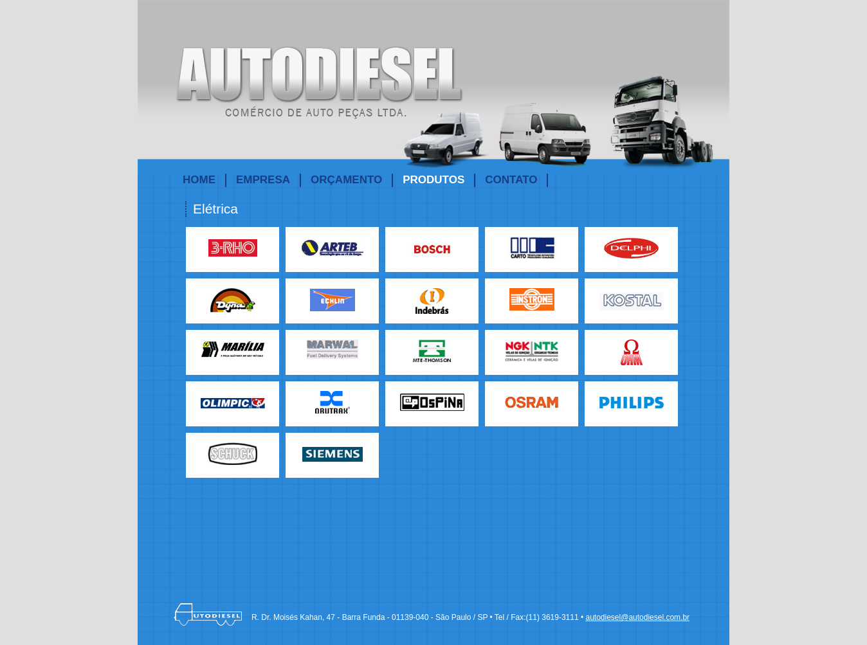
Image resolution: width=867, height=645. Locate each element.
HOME (199, 180)
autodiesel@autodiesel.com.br (637, 617)
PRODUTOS (433, 180)
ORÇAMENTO (346, 180)
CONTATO (511, 180)
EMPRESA (263, 180)
